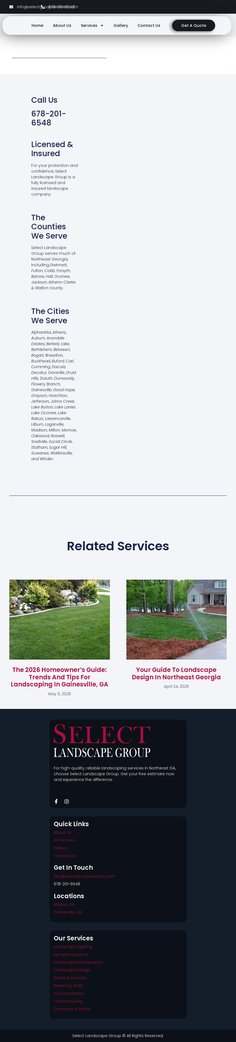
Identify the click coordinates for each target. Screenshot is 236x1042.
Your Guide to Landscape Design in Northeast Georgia (176, 673)
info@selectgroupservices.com (84, 876)
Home (37, 25)
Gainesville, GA (68, 912)
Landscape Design (72, 970)
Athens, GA (64, 904)
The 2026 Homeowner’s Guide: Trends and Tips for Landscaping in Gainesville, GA (59, 677)
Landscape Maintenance (78, 962)
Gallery (120, 25)
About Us (62, 25)
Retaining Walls (68, 985)
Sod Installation (69, 993)
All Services (64, 840)
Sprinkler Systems (71, 954)
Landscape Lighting (73, 946)
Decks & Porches (70, 978)
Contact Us (149, 25)
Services (92, 25)
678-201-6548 (67, 884)
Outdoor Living (68, 1001)
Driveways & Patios (72, 1009)
